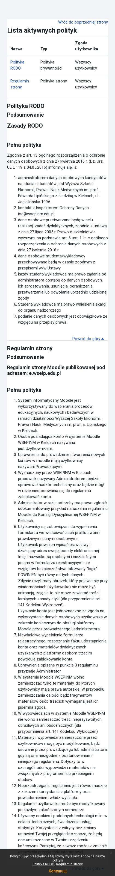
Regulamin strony (30, 348)
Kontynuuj (58, 871)
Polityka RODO (26, 106)
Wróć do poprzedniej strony (83, 22)
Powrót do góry (89, 338)
